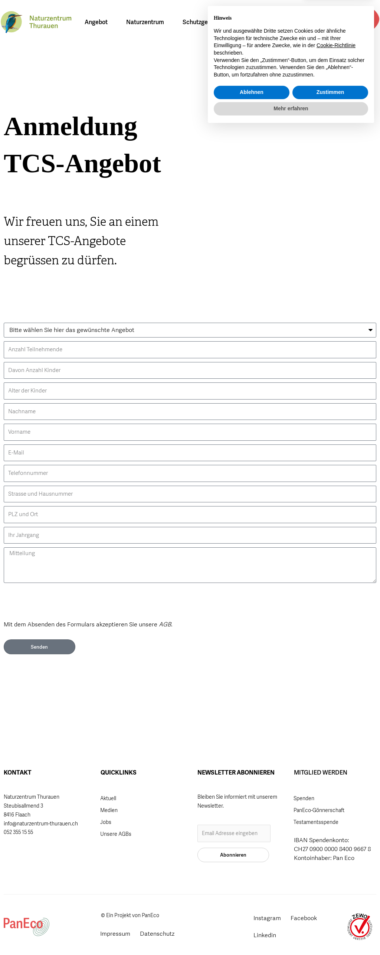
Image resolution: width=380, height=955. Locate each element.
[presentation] (60, 601)
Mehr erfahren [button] (290, 935)
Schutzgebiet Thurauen (216, 22)
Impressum (115, 934)
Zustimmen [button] (330, 919)
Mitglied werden (363, 21)
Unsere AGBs (115, 834)
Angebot (98, 22)
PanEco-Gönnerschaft (319, 810)
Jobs (105, 822)
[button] (342, 23)
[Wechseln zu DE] (310, 22)
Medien (109, 810)
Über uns (277, 22)
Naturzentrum (147, 22)
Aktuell (108, 798)
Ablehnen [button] (251, 919)
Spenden (304, 798)
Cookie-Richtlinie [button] (336, 872)
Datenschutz (157, 934)
